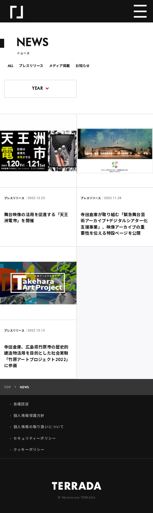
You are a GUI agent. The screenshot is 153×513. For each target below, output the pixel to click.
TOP (7, 389)
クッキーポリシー (29, 451)
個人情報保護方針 (29, 417)
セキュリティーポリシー (34, 440)
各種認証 (21, 406)
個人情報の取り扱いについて (38, 428)
